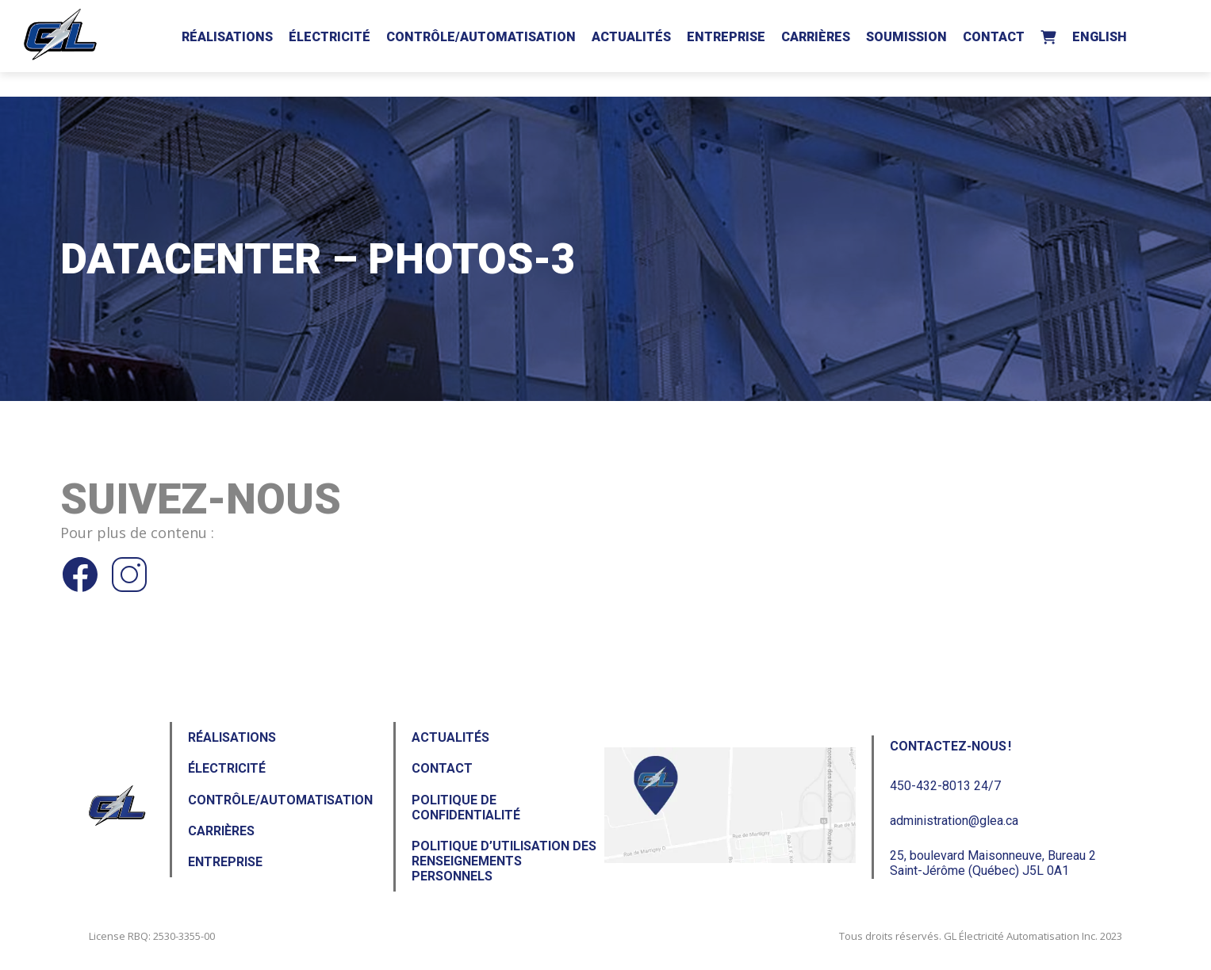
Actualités (631, 36)
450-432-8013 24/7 (945, 785)
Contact (994, 36)
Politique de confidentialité (466, 807)
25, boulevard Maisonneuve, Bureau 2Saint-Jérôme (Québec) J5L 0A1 (993, 863)
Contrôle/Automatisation (481, 36)
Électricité (329, 36)
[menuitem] (1099, 34)
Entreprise (726, 36)
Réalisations (227, 36)
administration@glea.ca (954, 820)
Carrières (815, 36)
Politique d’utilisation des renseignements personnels (504, 861)
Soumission (906, 36)
